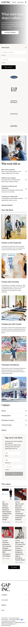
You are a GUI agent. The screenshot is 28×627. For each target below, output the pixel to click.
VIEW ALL (3, 430)
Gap (3, 502)
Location (3, 62)
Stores (3, 411)
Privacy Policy (4, 619)
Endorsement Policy (6, 625)
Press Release (5, 489)
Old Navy (5, 540)
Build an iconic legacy (12, 180)
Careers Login (20, 2)
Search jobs (5, 48)
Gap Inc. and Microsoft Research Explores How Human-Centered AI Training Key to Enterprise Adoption (20, 511)
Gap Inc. (17, 502)
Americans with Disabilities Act (8, 624)
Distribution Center (7, 420)
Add (14, 473)
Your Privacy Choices (15, 619)
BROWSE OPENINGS (7, 205)
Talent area (7, 462)
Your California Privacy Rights (8, 621)
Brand (6, 455)
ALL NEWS (14, 567)
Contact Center (6, 425)
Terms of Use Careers (14, 618)
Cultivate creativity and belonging (12, 189)
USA (14, 2)
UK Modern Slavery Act (19, 622)
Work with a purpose (12, 171)
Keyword (3, 55)
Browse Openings (10, 32)
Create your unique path (12, 198)
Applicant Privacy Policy (7, 622)
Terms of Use (4, 618)
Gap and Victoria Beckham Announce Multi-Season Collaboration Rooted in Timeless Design (6, 511)
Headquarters (6, 415)
